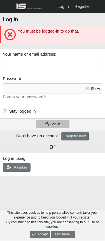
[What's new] (98, 6)
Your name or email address (29, 54)
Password (12, 78)
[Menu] (7, 6)
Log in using (14, 158)
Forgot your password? (24, 96)
